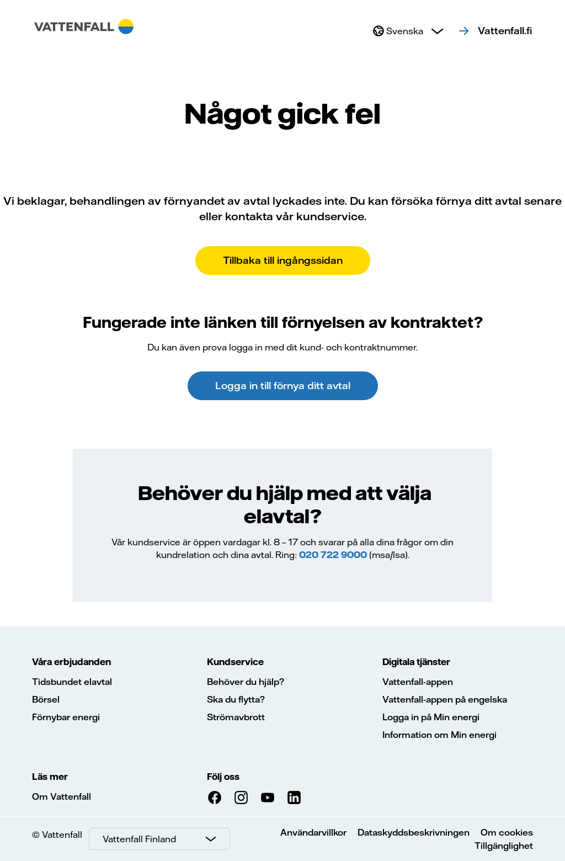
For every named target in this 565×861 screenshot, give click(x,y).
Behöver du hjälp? (245, 681)
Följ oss (223, 776)
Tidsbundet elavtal (72, 681)
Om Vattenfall (61, 796)
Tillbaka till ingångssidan (283, 260)
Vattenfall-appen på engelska (444, 699)
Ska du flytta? (236, 699)
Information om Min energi (439, 734)
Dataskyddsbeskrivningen (414, 832)
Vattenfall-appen (417, 681)
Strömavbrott (236, 716)
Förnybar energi (66, 716)
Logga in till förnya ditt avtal (282, 385)
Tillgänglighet (504, 845)
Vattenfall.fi (505, 30)
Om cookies (507, 832)
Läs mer (50, 776)
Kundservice (235, 661)
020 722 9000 (333, 554)
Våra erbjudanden (71, 661)
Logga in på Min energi (430, 716)
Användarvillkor (313, 832)
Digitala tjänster (416, 661)
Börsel (46, 699)
